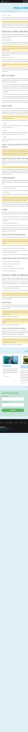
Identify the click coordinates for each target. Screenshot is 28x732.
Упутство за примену (9, 422)
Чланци (24, 422)
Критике (16, 422)
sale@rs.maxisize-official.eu (4, 428)
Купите (13, 410)
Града (20, 422)
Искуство (1, 422)
